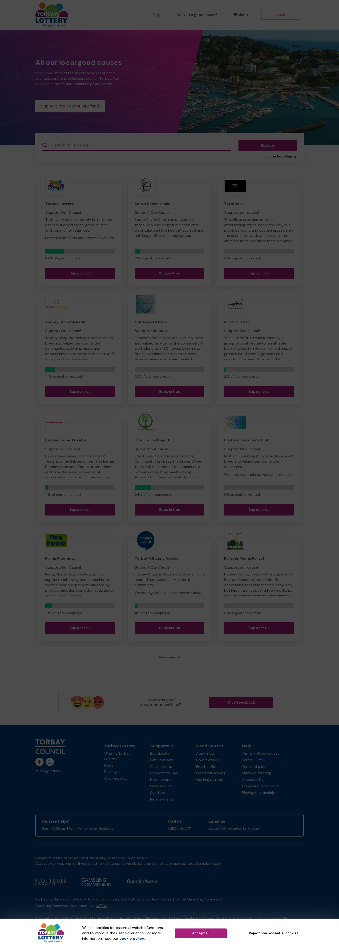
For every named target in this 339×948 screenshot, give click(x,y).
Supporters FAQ (164, 774)
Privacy (110, 772)
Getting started (209, 780)
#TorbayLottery (47, 772)
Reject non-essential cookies (274, 933)
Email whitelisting (256, 774)
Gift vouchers (162, 760)
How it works (161, 780)
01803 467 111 (179, 829)
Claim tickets (161, 767)
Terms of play (253, 767)
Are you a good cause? (196, 14)
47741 (101, 906)
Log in (280, 14)
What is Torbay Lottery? (117, 757)
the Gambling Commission (202, 900)
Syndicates (160, 793)
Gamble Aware (208, 864)
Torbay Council (100, 900)
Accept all (201, 933)
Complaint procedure (260, 787)
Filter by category (282, 157)
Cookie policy (116, 779)
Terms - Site (252, 760)
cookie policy (131, 938)
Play (156, 14)
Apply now (205, 754)
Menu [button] (241, 14)
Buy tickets (159, 754)
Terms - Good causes (260, 754)
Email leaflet (206, 767)
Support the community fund (70, 107)
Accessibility (253, 780)
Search (267, 146)
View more (169, 658)
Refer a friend (161, 800)
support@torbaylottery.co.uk (234, 829)
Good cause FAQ (210, 774)
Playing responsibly (258, 793)
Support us (80, 274)
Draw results (161, 787)
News (108, 766)
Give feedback (241, 703)
